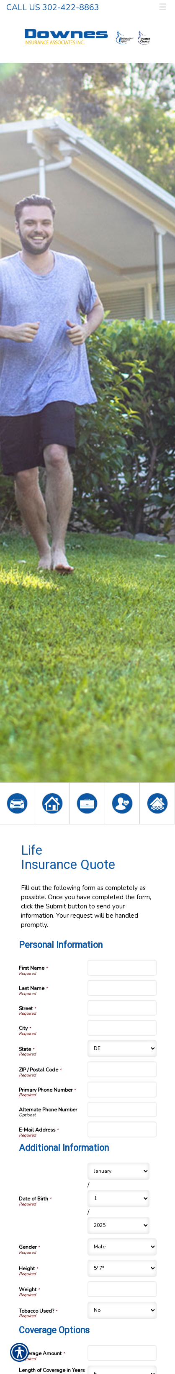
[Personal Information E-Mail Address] (122, 1129)
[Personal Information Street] (122, 1008)
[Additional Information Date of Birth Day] (118, 1198)
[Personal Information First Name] (122, 968)
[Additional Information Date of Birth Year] (118, 1225)
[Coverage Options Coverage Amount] (122, 1353)
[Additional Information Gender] (122, 1247)
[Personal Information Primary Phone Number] (122, 1090)
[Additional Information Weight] (122, 1289)
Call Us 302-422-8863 (52, 7)
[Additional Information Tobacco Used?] (122, 1310)
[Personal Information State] (122, 1048)
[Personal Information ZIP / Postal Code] (122, 1069)
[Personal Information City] (122, 1028)
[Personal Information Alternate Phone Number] (122, 1110)
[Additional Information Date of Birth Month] (118, 1171)
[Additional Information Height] (122, 1268)
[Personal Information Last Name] (122, 988)
